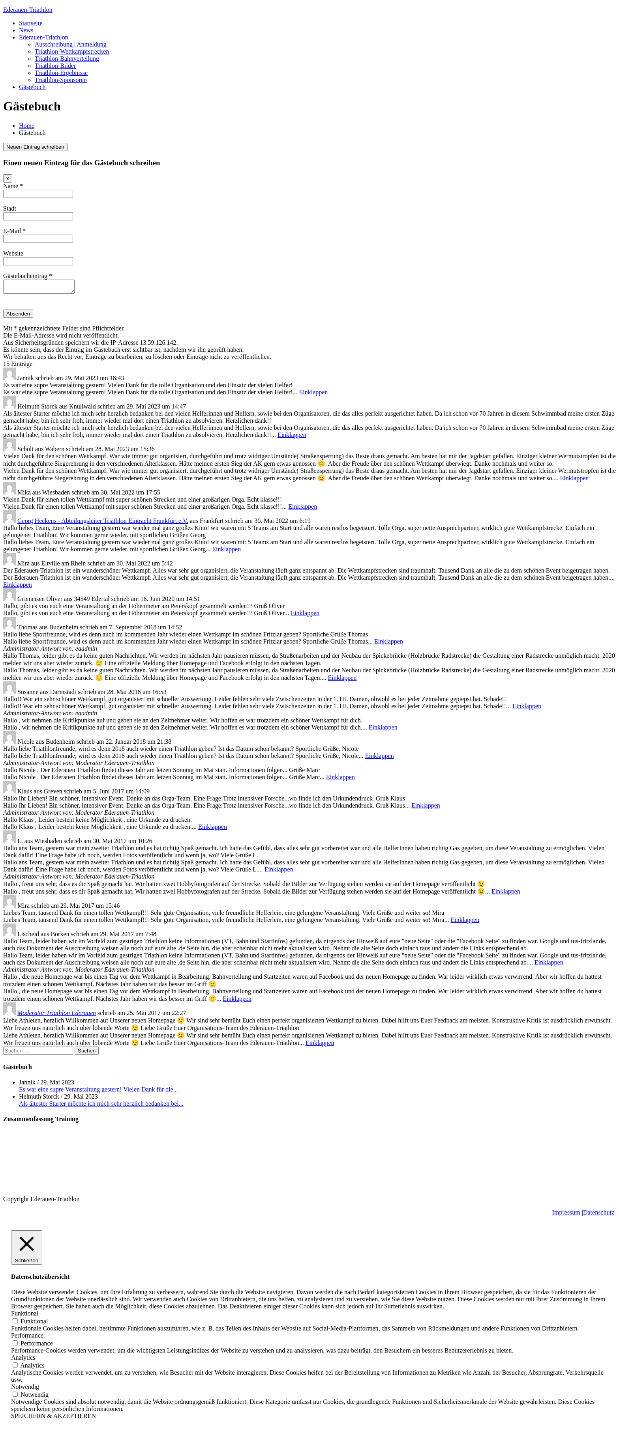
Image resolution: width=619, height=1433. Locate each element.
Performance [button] (27, 1337)
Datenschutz (599, 1214)
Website (13, 253)
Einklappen (313, 394)
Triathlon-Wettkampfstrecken (72, 51)
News (26, 30)
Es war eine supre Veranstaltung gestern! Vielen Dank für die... (98, 1091)
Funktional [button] (24, 1315)
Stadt (9, 208)
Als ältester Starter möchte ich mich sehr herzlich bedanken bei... (101, 1106)
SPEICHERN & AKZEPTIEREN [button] (53, 1418)
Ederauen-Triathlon (28, 9)
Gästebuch (32, 87)
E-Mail (14, 231)
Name (13, 186)
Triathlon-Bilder (55, 65)
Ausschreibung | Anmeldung (71, 44)
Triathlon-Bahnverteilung (67, 58)
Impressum (567, 1214)
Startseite (31, 23)
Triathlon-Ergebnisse (61, 72)
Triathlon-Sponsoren (61, 80)
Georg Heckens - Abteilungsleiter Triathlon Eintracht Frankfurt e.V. (102, 523)
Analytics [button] (23, 1359)
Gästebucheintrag (27, 275)
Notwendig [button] (25, 1389)
